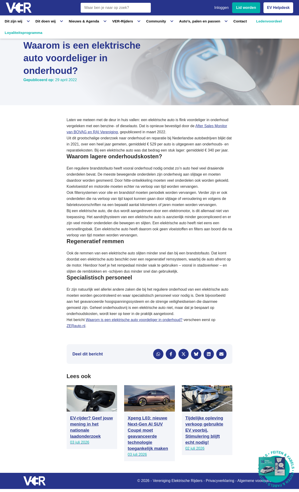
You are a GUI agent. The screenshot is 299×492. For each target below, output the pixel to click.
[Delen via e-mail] (221, 354)
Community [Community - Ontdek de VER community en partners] (132, 21)
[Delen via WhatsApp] (158, 354)
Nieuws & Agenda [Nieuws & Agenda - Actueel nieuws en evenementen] (71, 21)
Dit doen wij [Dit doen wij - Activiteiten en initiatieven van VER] (39, 21)
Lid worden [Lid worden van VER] (246, 8)
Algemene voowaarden (256, 481)
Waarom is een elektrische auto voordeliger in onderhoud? (134, 320)
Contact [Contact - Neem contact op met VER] (203, 21)
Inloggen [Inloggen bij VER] (221, 8)
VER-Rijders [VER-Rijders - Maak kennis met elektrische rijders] (104, 21)
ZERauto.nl (76, 326)
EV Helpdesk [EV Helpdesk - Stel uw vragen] (278, 8)
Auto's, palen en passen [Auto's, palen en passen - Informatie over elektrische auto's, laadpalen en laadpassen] (169, 21)
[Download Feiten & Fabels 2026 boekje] (276, 469)
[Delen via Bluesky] (196, 354)
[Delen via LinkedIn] (209, 354)
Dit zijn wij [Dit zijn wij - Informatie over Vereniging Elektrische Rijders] (13, 21)
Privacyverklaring (220, 481)
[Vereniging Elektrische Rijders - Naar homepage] (19, 8)
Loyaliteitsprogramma (268, 21)
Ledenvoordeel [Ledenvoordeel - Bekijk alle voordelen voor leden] (230, 21)
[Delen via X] (183, 354)
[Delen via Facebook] (171, 354)
